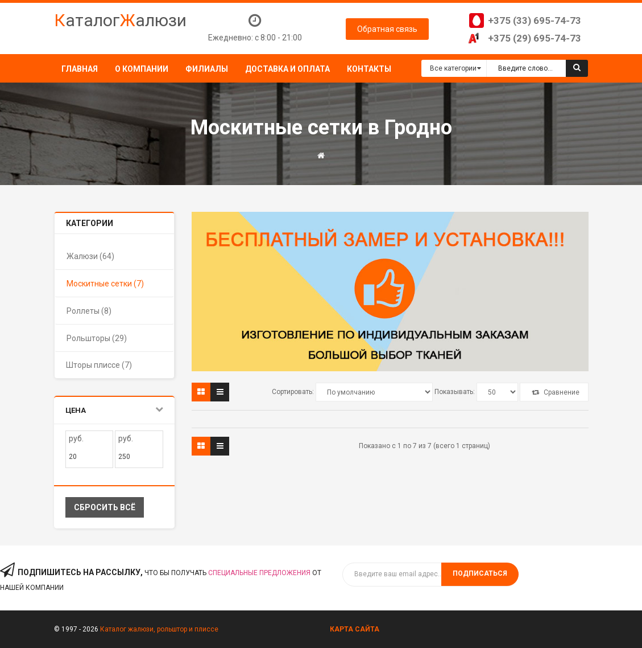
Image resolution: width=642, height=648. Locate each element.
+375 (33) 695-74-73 (534, 20)
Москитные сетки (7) (105, 283)
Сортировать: (293, 392)
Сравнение (555, 392)
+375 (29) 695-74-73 (534, 38)
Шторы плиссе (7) (99, 365)
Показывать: (454, 392)
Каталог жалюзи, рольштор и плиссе (159, 629)
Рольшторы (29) (97, 338)
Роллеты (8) (89, 310)
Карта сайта (354, 629)
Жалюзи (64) (90, 256)
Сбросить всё (104, 507)
